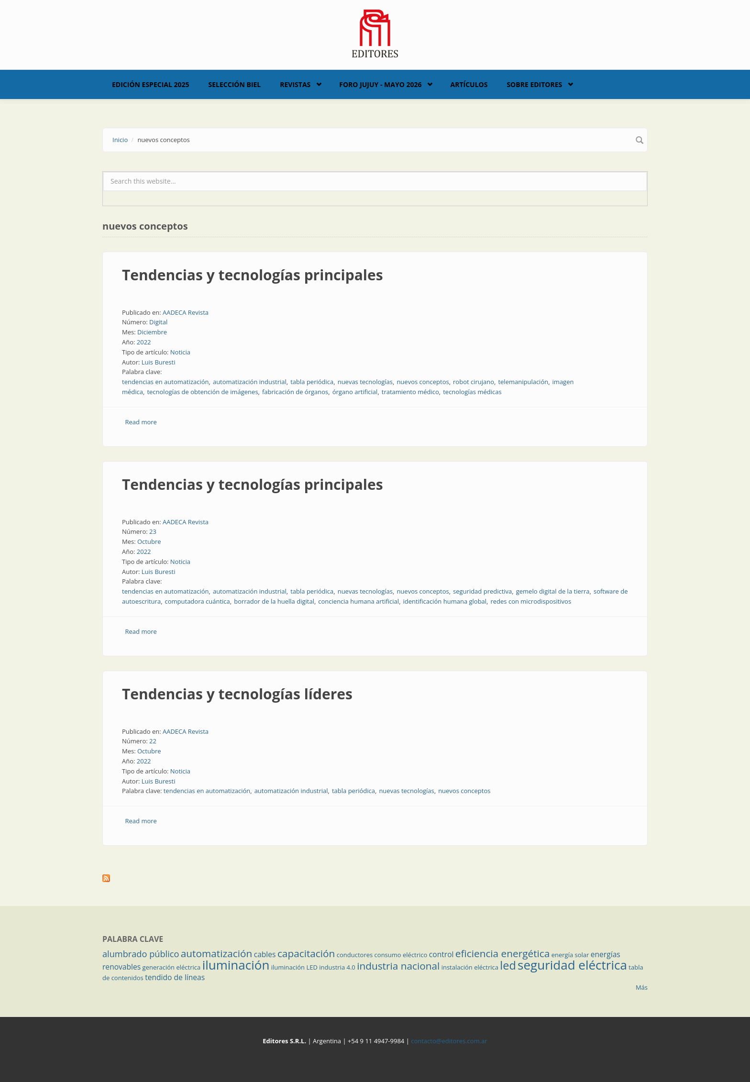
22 (152, 741)
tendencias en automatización (165, 381)
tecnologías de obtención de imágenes (202, 391)
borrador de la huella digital (274, 601)
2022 (144, 342)
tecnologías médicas (472, 391)
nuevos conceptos (423, 381)
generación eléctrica (172, 967)
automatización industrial (250, 381)
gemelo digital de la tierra (553, 591)
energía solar (570, 954)
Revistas (295, 84)
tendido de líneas (175, 977)
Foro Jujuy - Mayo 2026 (380, 84)
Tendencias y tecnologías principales (252, 275)
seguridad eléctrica (572, 964)
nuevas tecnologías (365, 381)
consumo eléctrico (401, 954)
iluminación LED (294, 967)
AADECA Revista (186, 312)
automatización (217, 953)
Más (642, 987)
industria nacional (398, 965)
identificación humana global (445, 601)
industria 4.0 (337, 967)
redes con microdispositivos (530, 601)
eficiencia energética (502, 953)
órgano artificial (355, 391)
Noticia (180, 352)
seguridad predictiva (482, 591)
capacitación (306, 953)
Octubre (149, 541)
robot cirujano (473, 381)
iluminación (236, 964)
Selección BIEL (235, 84)
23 (152, 531)
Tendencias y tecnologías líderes (237, 694)
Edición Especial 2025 (150, 84)
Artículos (468, 84)
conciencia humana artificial (358, 601)
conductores (355, 954)
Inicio (120, 139)
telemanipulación (523, 381)
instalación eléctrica (469, 967)
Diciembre (152, 332)
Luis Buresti (159, 362)
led (508, 965)
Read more (141, 422)
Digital (158, 322)
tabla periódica (311, 381)
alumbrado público (140, 954)
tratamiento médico (410, 391)
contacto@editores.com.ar (449, 1041)
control (441, 954)
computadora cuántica (197, 601)
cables (265, 954)
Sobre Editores (534, 84)
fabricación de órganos (295, 391)
